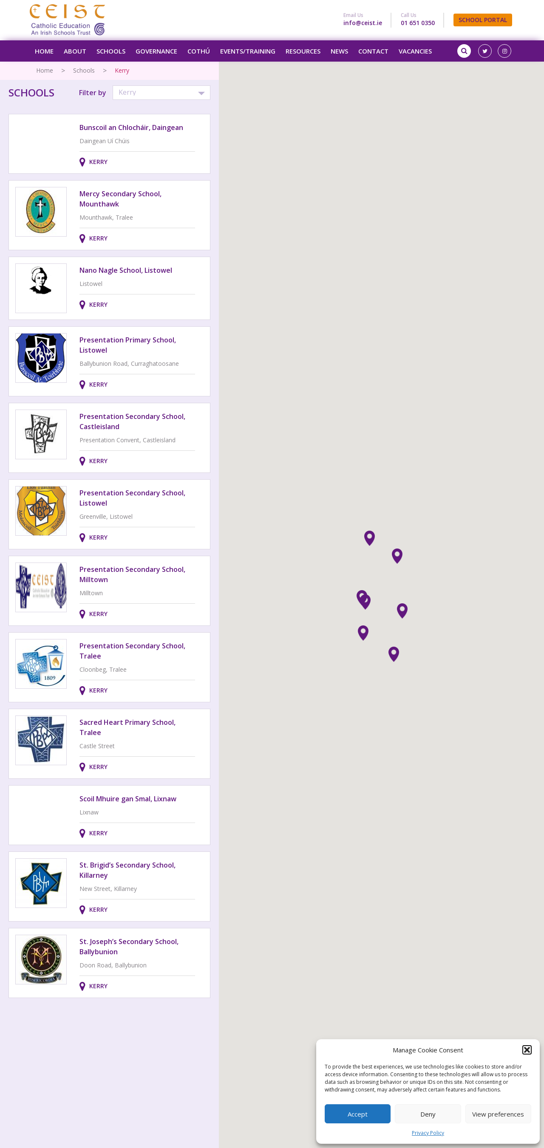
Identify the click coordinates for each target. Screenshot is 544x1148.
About (75, 51)
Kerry (98, 162)
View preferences (498, 1114)
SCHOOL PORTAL (483, 20)
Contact (373, 51)
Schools (110, 51)
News (339, 51)
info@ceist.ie (362, 23)
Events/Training (247, 51)
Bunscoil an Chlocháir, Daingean (131, 127)
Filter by (92, 92)
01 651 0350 (418, 23)
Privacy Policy (428, 1133)
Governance (156, 51)
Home (44, 51)
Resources (303, 51)
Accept (358, 1114)
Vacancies (415, 51)
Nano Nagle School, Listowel (125, 270)
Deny (428, 1114)
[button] (527, 1050)
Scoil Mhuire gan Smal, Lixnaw (127, 798)
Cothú (198, 51)
